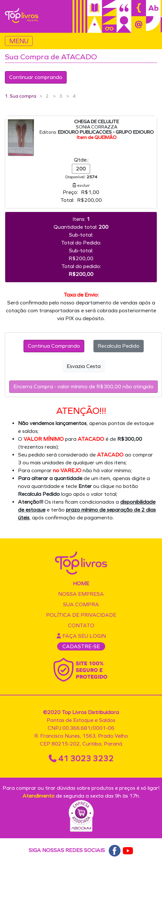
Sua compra (81, 604)
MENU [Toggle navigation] (18, 41)
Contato (81, 625)
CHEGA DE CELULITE (96, 122)
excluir (81, 185)
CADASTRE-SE (81, 646)
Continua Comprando (54, 346)
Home (81, 583)
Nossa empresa (81, 594)
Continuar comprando (35, 77)
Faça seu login (81, 636)
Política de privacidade (81, 615)
